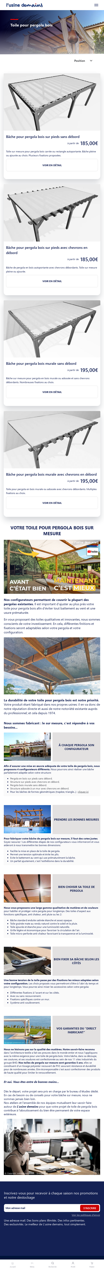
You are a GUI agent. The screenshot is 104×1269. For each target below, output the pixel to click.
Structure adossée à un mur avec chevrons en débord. (39, 788)
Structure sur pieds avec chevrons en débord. (34, 781)
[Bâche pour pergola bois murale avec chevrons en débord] (52, 439)
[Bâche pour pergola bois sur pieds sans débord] (52, 102)
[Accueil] (21, 5)
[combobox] (85, 60)
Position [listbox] (79, 60)
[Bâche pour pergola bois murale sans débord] (52, 329)
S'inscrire (89, 1208)
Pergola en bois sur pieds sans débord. (31, 778)
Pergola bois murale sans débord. (28, 785)
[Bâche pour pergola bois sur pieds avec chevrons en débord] (52, 213)
